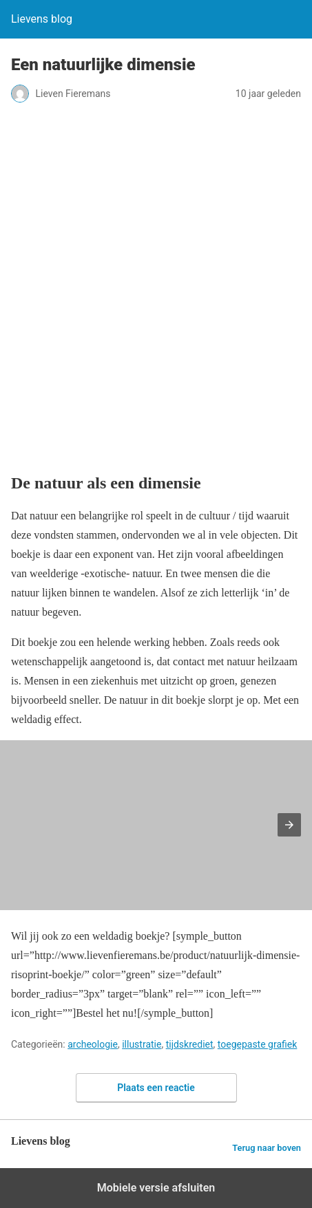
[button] (289, 825)
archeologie (92, 1044)
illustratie (141, 1044)
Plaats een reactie (156, 1087)
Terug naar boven (266, 1148)
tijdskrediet (190, 1044)
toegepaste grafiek (258, 1044)
